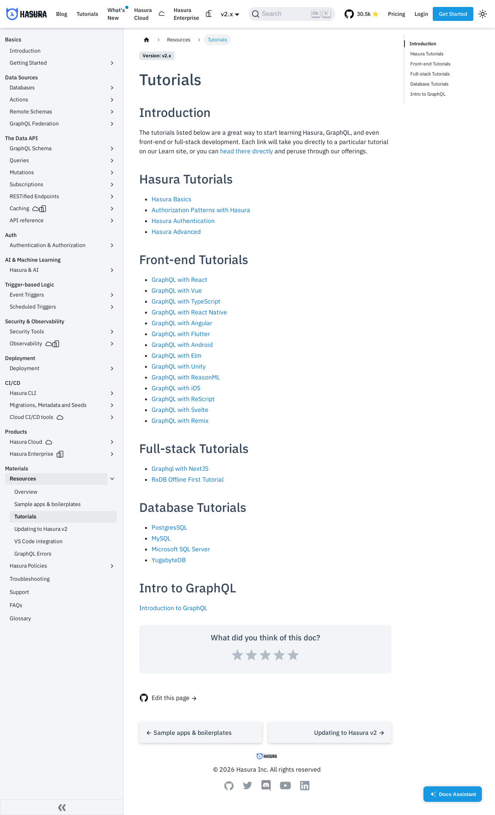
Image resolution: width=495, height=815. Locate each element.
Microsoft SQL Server (181, 549)
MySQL (161, 538)
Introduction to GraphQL (173, 608)
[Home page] (146, 39)
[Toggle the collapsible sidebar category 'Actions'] (112, 100)
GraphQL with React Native (189, 312)
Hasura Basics (171, 199)
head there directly (246, 151)
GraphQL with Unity (179, 366)
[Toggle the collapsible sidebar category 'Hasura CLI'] (112, 393)
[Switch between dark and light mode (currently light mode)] (482, 14)
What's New (116, 14)
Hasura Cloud (143, 14)
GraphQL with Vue (177, 290)
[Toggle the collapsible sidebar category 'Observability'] (112, 344)
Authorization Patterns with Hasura (201, 210)
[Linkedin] (304, 788)
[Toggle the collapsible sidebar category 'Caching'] (112, 208)
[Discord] (266, 789)
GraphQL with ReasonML (186, 377)
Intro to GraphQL (428, 94)
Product (37, 13)
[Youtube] (285, 787)
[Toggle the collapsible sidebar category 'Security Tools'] (112, 332)
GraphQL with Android (182, 344)
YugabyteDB (169, 560)
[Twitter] (247, 787)
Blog (61, 13)
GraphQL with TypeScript (186, 301)
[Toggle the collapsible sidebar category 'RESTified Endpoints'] (112, 196)
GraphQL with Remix (180, 420)
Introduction (423, 43)
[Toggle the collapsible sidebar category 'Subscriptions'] (112, 184)
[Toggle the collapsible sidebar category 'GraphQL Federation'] (112, 124)
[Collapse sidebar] (62, 807)
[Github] (229, 788)
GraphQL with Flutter (181, 334)
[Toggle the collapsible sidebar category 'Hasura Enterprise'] (112, 454)
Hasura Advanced (176, 231)
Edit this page (170, 698)
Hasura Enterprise (186, 14)
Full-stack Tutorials (430, 74)
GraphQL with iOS (176, 388)
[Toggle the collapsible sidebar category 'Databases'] (112, 88)
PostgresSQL (169, 527)
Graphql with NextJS (180, 468)
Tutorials (87, 13)
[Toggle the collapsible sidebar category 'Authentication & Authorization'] (112, 245)
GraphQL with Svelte (180, 410)
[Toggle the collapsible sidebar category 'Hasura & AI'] (112, 270)
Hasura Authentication (183, 221)
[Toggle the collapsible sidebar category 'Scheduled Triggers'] (112, 307)
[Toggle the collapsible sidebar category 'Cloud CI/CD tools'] (112, 417)
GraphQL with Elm (176, 355)
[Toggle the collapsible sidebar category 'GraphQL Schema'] (112, 148)
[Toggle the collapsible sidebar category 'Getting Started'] (112, 63)
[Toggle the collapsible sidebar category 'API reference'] (112, 220)
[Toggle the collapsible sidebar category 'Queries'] (112, 160)
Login (421, 13)
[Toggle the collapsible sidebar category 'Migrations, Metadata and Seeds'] (112, 405)
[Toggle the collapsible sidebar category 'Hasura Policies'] (112, 566)
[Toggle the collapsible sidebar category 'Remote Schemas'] (112, 112)
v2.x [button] (227, 14)
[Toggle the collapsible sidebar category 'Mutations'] (112, 172)
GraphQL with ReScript (183, 399)
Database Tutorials (429, 84)
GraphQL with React (179, 279)
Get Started (453, 13)
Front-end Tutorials (430, 64)
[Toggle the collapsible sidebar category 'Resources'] (112, 479)
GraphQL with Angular (182, 323)
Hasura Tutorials (427, 54)
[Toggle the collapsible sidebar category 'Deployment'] (112, 368)
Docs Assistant (452, 796)
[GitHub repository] (361, 14)
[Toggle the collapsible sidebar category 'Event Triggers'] (112, 295)
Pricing (396, 13)
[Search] (292, 14)
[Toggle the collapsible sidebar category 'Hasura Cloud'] (112, 442)
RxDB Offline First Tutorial (188, 479)
